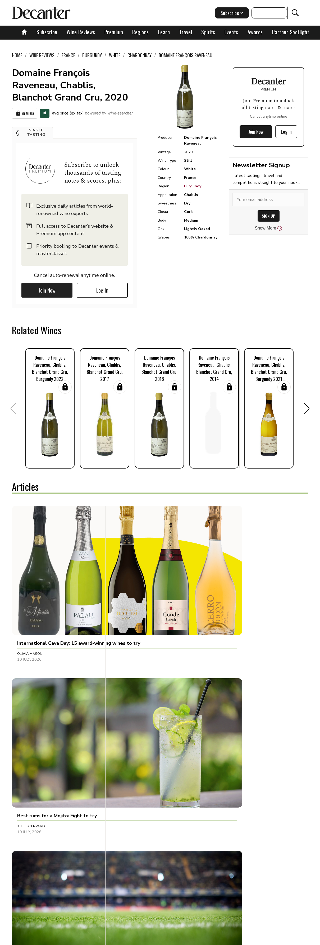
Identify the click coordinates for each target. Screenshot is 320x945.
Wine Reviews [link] (41, 55)
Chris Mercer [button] (128, 702)
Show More (268, 228)
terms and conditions (212, 939)
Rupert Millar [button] (226, 597)
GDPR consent (249, 939)
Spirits (208, 32)
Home (17, 55)
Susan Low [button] (27, 702)
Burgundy (192, 186)
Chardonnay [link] (139, 55)
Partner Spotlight (290, 32)
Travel (185, 32)
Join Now (47, 289)
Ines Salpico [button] (127, 808)
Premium (113, 32)
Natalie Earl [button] (29, 808)
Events (231, 32)
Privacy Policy (175, 939)
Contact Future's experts (103, 939)
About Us (67, 939)
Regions (140, 32)
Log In (102, 289)
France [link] (68, 55)
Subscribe (46, 32)
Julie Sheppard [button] (129, 597)
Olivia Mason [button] (30, 597)
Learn (164, 32)
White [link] (114, 55)
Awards (255, 32)
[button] (32, 131)
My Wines (24, 112)
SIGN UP (268, 216)
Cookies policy (144, 939)
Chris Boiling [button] (225, 702)
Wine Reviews (81, 32)
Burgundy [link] (92, 55)
